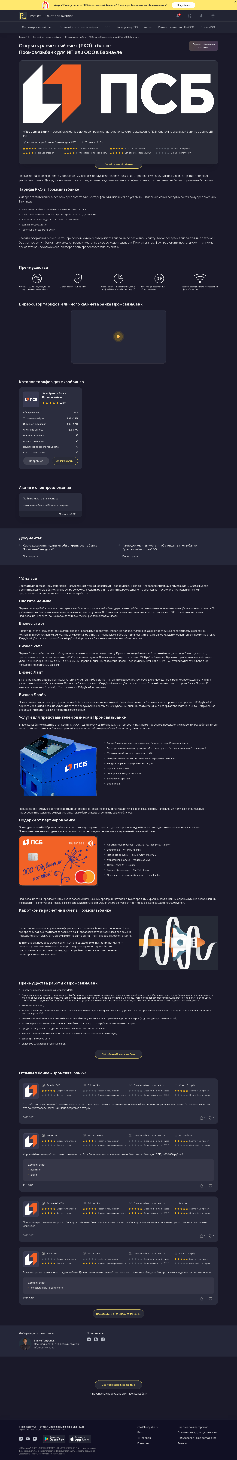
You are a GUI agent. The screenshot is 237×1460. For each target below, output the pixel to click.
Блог (140, 1432)
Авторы (182, 1443)
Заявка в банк (64, 461)
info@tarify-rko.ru (44, 1347)
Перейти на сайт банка (119, 164)
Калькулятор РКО (127, 27)
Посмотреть (30, 556)
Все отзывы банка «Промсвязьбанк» (118, 1314)
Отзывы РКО (208, 27)
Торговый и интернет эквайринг (78, 27)
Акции (148, 27)
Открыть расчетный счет (37, 27)
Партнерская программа (193, 1427)
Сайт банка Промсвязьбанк (118, 1054)
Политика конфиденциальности (197, 1432)
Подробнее (183, 5)
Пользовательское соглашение (197, 1438)
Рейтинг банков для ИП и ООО (176, 27)
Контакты (143, 1443)
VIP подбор (144, 1438)
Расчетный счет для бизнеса (46, 16)
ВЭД (107, 27)
